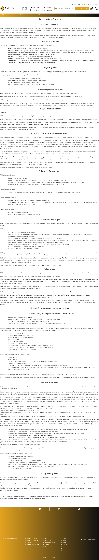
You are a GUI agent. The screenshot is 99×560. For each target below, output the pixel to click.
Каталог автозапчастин (31, 540)
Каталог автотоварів (31, 538)
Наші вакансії (47, 546)
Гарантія (64, 546)
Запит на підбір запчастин (88, 539)
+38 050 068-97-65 (47, 8)
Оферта (63, 551)
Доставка (86, 15)
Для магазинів (47, 540)
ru (3, 5)
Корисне (68, 15)
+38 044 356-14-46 (35, 11)
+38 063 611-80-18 (47, 11)
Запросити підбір (82, 8)
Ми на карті (76, 4)
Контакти (95, 15)
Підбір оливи (59, 15)
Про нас (64, 538)
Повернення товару (66, 549)
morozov (54, 557)
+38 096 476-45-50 (35, 8)
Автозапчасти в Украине (32, 544)
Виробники (28, 542)
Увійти (95, 4)
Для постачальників (49, 542)
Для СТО (46, 538)
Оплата (77, 15)
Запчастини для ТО (45, 15)
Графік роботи (86, 4)
